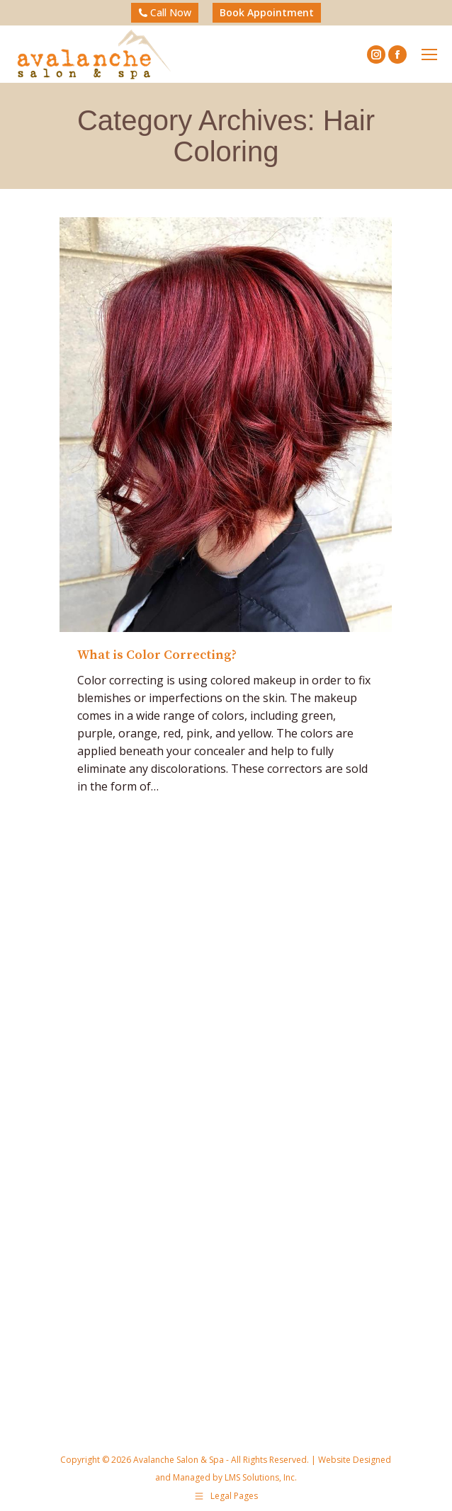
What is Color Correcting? (157, 655)
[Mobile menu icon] (429, 54)
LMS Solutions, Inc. (259, 1477)
